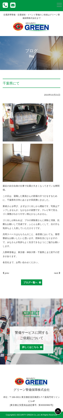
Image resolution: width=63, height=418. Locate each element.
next (57, 273)
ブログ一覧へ (32, 282)
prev (6, 273)
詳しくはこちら (32, 347)
